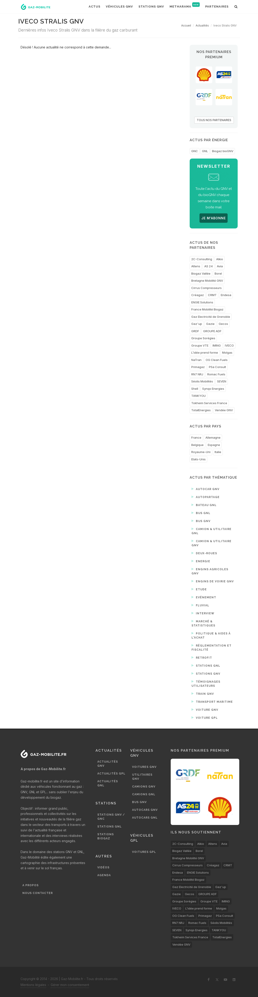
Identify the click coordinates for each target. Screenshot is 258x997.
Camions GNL (143, 794)
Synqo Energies (213, 388)
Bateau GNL (204, 505)
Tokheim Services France (209, 403)
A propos (30, 885)
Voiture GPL (205, 718)
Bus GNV (201, 521)
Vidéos (103, 867)
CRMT (212, 295)
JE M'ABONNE (213, 218)
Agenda (104, 875)
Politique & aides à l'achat (211, 635)
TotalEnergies (201, 410)
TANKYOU (198, 396)
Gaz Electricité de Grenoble (210, 316)
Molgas (227, 352)
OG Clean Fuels (217, 360)
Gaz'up (196, 324)
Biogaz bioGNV (222, 151)
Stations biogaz (105, 836)
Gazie (210, 324)
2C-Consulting (201, 259)
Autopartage (206, 497)
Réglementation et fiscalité (211, 647)
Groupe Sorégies (203, 338)
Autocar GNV (205, 489)
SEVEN (221, 381)
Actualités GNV (107, 763)
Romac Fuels (216, 374)
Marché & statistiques (203, 623)
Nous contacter (37, 893)
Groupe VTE (199, 345)
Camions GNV (143, 786)
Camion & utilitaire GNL (211, 531)
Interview (203, 613)
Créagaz (197, 295)
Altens (195, 266)
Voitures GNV (144, 767)
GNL (205, 151)
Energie (201, 561)
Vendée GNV (224, 410)
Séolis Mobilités (202, 381)
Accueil (186, 25)
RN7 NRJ (197, 374)
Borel (218, 273)
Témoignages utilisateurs (206, 683)
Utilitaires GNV (142, 776)
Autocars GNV (145, 809)
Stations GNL (206, 665)
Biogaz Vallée (200, 273)
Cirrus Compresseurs (206, 288)
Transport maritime (212, 702)
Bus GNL (201, 513)
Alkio (219, 259)
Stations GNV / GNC (111, 816)
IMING (217, 345)
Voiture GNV (205, 710)
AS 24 (208, 266)
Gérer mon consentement (70, 985)
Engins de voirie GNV (213, 581)
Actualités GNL (107, 783)
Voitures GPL (144, 852)
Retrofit (202, 657)
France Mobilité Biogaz (207, 309)
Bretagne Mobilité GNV (207, 280)
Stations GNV (206, 673)
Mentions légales (33, 985)
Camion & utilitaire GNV (211, 543)
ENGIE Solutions (202, 302)
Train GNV (203, 694)
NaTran (196, 360)
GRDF (195, 331)
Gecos (223, 324)
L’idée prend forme (204, 352)
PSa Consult (217, 367)
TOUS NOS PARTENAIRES (214, 120)
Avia (220, 266)
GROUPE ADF (212, 331)
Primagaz (198, 367)
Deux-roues (204, 553)
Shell (194, 388)
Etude (199, 589)
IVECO (229, 345)
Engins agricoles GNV (210, 571)
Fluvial (200, 605)
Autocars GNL (145, 817)
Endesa (226, 295)
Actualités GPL (111, 773)
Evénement (204, 597)
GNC (194, 151)
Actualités (202, 25)
